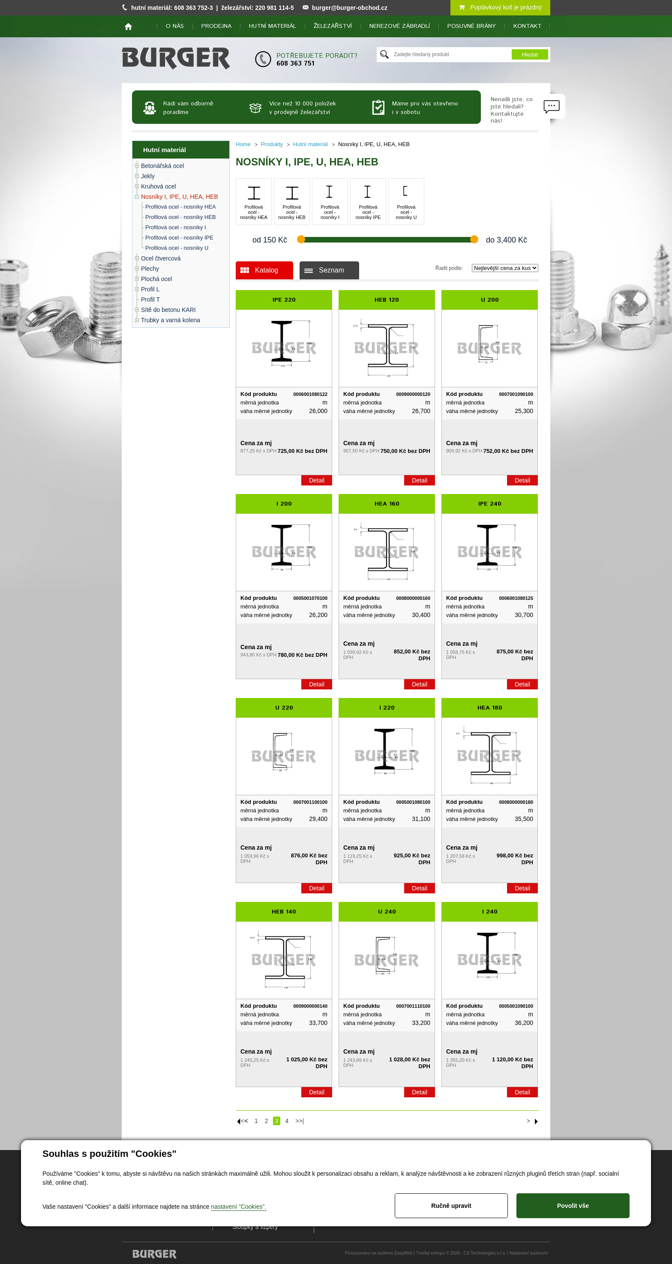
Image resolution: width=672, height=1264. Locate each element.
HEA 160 (387, 504)
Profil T (150, 299)
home (128, 26)
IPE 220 (284, 300)
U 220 (284, 708)
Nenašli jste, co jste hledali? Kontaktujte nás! (512, 110)
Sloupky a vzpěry (255, 1226)
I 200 (284, 504)
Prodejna (216, 26)
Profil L (150, 289)
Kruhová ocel (158, 186)
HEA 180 (489, 708)
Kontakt (527, 26)
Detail (316, 480)
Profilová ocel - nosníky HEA (180, 207)
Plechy (150, 268)
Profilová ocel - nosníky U (176, 248)
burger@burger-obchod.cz (349, 7)
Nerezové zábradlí (399, 26)
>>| (299, 1120)
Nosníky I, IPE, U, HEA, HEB (179, 196)
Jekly (148, 176)
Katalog (266, 270)
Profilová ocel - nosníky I (175, 227)
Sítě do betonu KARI (168, 309)
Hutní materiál (272, 26)
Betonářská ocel (162, 165)
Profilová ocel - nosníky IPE (179, 237)
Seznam (331, 270)
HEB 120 (387, 300)
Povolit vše (573, 1205)
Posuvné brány (471, 26)
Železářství (333, 26)
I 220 (387, 708)
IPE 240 (489, 504)
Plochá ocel (156, 279)
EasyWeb (403, 1253)
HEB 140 (284, 912)
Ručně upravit (451, 1205)
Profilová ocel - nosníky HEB (180, 217)
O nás (175, 26)
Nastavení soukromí (529, 1253)
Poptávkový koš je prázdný (500, 7)
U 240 (387, 912)
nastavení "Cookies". (238, 1206)
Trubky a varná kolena (170, 320)
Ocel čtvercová (161, 258)
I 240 (490, 912)
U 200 (490, 300)
